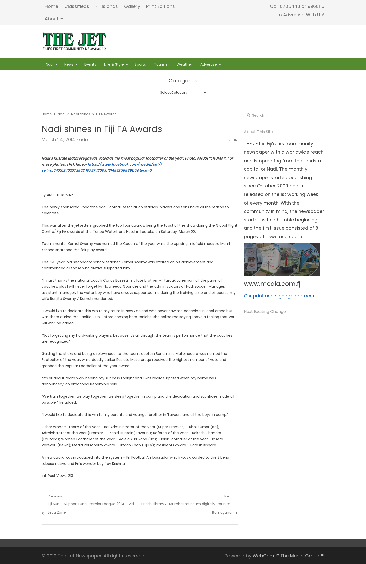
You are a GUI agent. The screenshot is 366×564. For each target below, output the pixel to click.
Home (51, 6)
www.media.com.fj (272, 284)
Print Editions (160, 6)
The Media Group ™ (302, 556)
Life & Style (114, 64)
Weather (184, 64)
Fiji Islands (106, 6)
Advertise (208, 64)
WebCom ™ (266, 556)
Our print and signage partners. (279, 296)
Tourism (161, 64)
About (51, 19)
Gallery (132, 6)
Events (90, 64)
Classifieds (76, 6)
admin (86, 139)
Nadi (49, 64)
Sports (140, 64)
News (68, 64)
